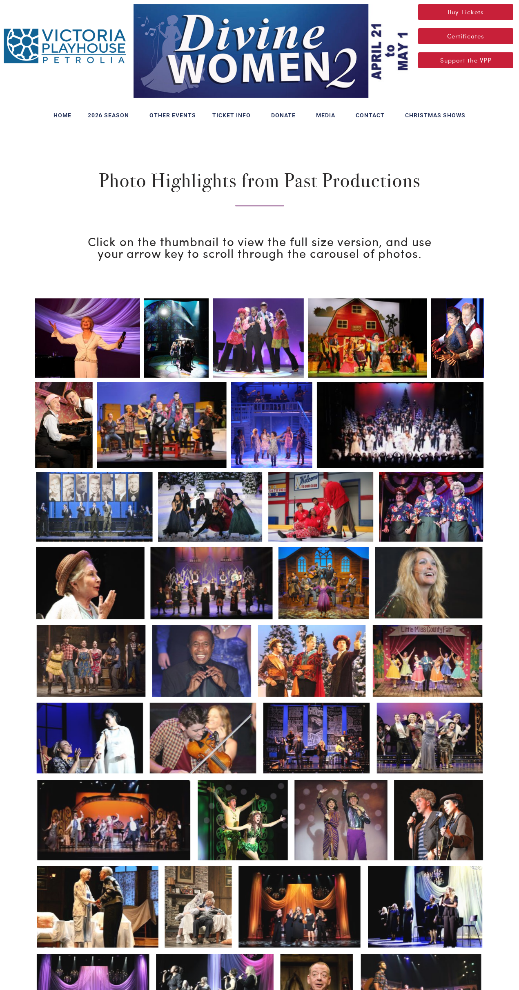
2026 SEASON (110, 115)
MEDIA (327, 115)
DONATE (285, 115)
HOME (62, 115)
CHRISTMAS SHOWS (435, 115)
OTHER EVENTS (172, 115)
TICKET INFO (233, 115)
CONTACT (372, 115)
